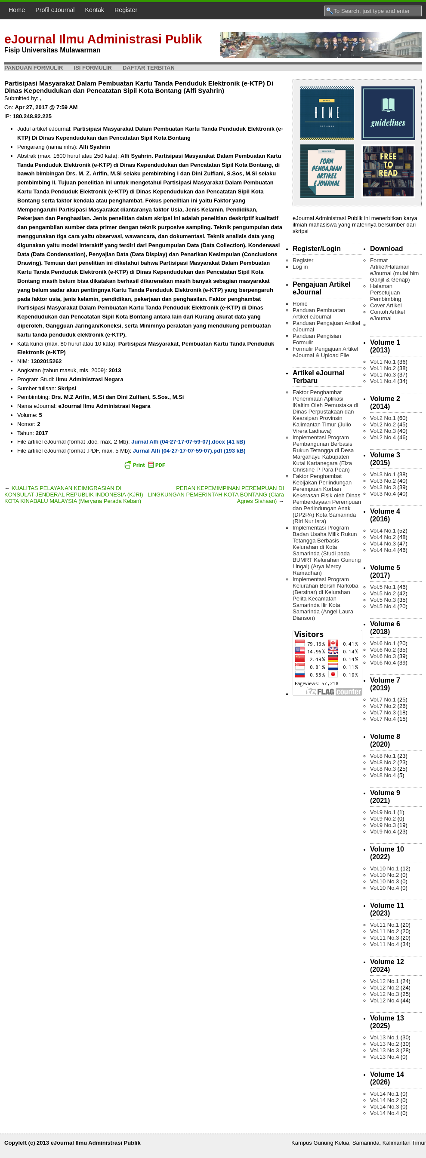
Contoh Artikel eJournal (387, 315)
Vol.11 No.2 (384, 931)
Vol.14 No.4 (384, 1113)
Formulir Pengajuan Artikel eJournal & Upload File (325, 352)
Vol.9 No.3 (383, 825)
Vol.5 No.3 (383, 600)
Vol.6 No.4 (383, 662)
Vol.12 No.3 (384, 994)
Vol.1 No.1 (383, 361)
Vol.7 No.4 (383, 719)
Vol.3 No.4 (383, 493)
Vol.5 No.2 (383, 593)
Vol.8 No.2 (383, 762)
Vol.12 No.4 (384, 1000)
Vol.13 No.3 (384, 1050)
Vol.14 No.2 (384, 1100)
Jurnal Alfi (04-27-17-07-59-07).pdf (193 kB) (189, 450)
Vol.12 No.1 (384, 981)
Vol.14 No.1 (384, 1094)
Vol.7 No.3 (383, 712)
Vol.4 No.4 (383, 550)
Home (17, 9)
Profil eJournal (54, 9)
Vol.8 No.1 (383, 756)
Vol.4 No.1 (383, 530)
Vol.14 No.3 (384, 1106)
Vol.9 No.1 (383, 812)
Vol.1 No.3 (383, 374)
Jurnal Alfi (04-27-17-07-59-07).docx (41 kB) (188, 441)
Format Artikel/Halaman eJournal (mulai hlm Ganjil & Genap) (394, 270)
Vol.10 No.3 (384, 881)
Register (125, 9)
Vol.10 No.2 (384, 875)
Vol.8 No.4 (383, 775)
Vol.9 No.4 (383, 831)
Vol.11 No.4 (384, 944)
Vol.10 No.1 (384, 868)
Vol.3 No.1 (383, 474)
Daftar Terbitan (149, 67)
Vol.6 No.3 (383, 656)
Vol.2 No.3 (383, 431)
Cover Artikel (386, 305)
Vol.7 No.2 (383, 706)
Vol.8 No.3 (383, 769)
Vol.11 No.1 (384, 925)
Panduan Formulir (33, 67)
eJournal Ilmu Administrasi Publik (103, 39)
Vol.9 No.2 (383, 818)
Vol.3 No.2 (383, 481)
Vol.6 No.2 (383, 649)
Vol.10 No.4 (384, 888)
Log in (300, 266)
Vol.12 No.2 (384, 987)
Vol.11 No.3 (384, 937)
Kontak (95, 9)
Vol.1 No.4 (383, 381)
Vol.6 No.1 (383, 643)
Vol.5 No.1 (383, 587)
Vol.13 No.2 (384, 1044)
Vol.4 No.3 (383, 543)
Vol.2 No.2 (383, 424)
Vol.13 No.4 (384, 1057)
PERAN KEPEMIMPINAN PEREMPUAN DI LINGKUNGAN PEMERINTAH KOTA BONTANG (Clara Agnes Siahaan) (216, 494)
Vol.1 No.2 (383, 368)
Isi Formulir (93, 67)
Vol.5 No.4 (383, 606)
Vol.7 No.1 (383, 699)
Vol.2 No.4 (383, 437)
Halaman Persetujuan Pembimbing (385, 292)
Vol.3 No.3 (383, 487)
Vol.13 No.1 (384, 1037)
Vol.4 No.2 (383, 537)
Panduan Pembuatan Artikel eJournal (319, 313)
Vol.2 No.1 (383, 418)
